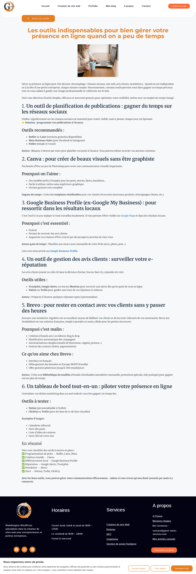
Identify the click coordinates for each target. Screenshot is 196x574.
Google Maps (128, 215)
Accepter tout (182, 568)
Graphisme (112, 539)
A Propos (157, 516)
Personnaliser (139, 568)
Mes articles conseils (164, 539)
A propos (129, 6)
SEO (108, 535)
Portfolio (93, 6)
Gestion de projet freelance (121, 544)
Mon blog (111, 6)
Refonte (110, 530)
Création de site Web (118, 525)
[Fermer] (193, 560)
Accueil (45, 6)
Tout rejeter (160, 568)
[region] (98, 566)
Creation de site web (69, 6)
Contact (146, 6)
